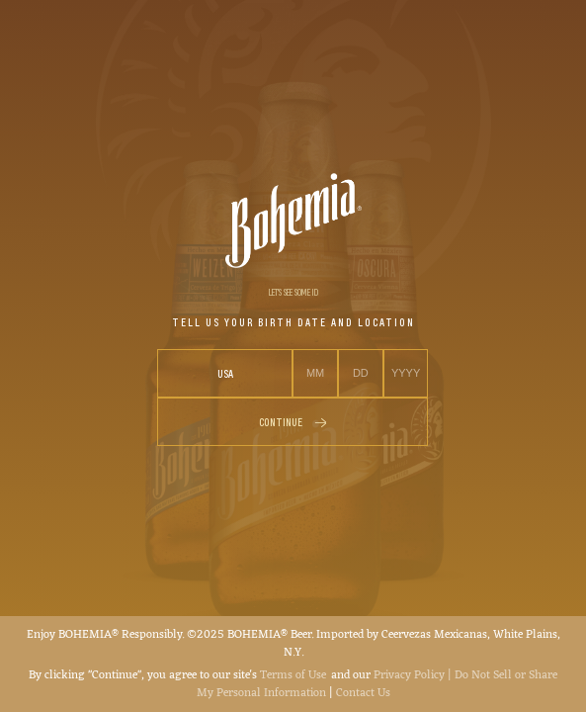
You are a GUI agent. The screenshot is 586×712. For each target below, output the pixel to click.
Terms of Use (293, 675)
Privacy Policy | (414, 675)
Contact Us (363, 693)
